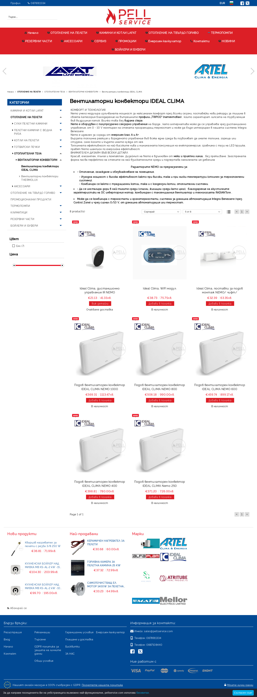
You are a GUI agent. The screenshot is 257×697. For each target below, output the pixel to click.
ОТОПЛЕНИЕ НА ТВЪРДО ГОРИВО (172, 33)
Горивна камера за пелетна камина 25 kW (103, 563)
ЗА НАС (70, 653)
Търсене (40, 639)
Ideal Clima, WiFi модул (159, 288)
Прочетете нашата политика (102, 684)
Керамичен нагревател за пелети (105, 542)
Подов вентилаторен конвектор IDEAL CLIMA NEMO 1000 (99, 387)
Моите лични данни (240, 684)
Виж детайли (100, 303)
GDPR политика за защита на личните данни (47, 650)
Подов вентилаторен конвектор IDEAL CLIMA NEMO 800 (159, 387)
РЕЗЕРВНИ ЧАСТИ (37, 41)
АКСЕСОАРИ (71, 41)
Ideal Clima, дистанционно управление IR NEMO (100, 290)
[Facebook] (133, 652)
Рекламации (42, 632)
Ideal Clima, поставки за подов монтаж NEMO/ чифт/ (219, 290)
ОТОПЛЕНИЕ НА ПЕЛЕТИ (67, 33)
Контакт (10, 653)
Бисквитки (72, 646)
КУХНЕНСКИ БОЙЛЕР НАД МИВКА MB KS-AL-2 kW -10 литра (42, 586)
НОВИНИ (226, 41)
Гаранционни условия (79, 632)
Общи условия (43, 660)
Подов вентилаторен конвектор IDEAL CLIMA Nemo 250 (159, 484)
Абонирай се (18, 608)
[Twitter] (141, 652)
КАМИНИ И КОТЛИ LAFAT (116, 33)
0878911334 (38, 3)
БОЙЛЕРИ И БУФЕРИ (128, 49)
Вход (7, 639)
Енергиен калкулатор (163, 41)
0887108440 (154, 644)
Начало (31, 33)
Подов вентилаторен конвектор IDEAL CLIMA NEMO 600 (219, 387)
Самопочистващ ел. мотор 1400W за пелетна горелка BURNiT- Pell (105, 584)
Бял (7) (20, 245)
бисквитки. (143, 692)
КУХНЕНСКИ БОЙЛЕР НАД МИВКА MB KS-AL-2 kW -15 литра (42, 565)
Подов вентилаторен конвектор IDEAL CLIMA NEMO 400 (99, 484)
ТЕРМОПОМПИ (220, 33)
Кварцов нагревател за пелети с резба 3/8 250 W (43, 544)
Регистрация (13, 632)
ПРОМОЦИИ (125, 41)
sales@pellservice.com (158, 631)
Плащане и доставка (79, 639)
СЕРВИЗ (98, 41)
